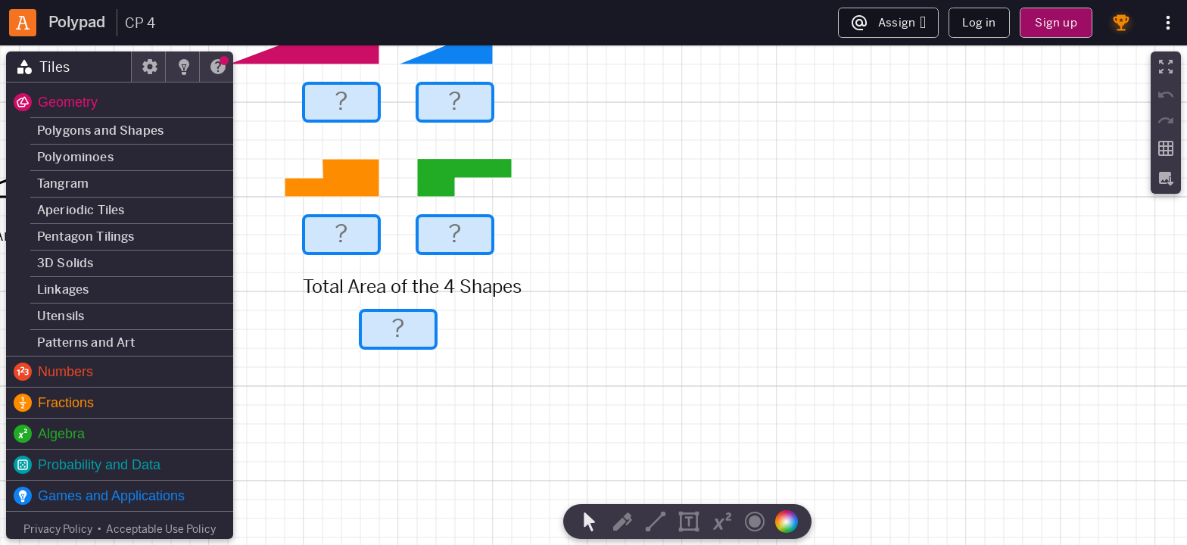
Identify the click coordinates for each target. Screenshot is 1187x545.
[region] (593, 295)
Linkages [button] (63, 289)
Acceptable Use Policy (161, 529)
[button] (119, 102)
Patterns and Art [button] (86, 342)
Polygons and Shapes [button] (100, 131)
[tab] (69, 66)
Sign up (1055, 22)
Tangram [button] (63, 184)
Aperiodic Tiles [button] (80, 210)
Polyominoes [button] (75, 157)
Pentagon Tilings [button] (86, 236)
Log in (978, 22)
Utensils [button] (60, 316)
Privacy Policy (57, 529)
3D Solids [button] (65, 263)
